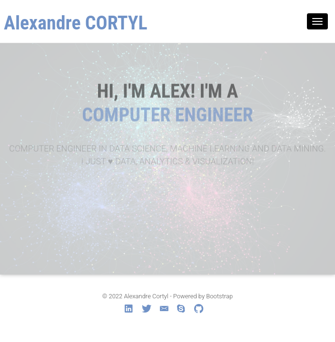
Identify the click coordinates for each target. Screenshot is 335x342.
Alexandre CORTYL (76, 23)
